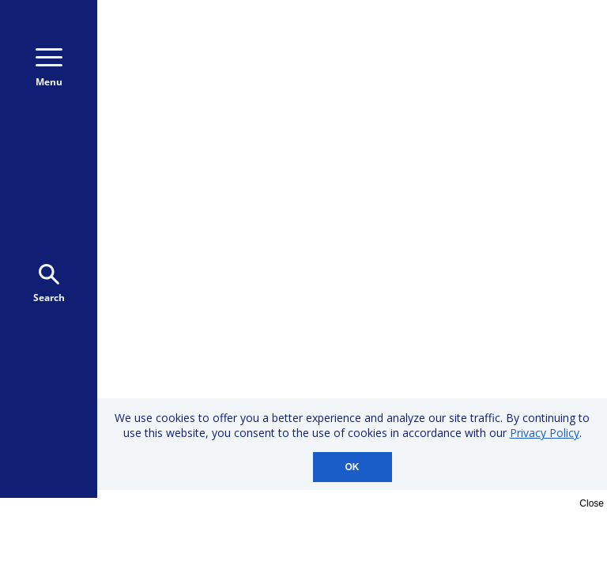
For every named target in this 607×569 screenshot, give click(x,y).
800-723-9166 (524, 37)
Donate (521, 81)
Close (591, 503)
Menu (49, 68)
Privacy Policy (544, 432)
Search (49, 284)
